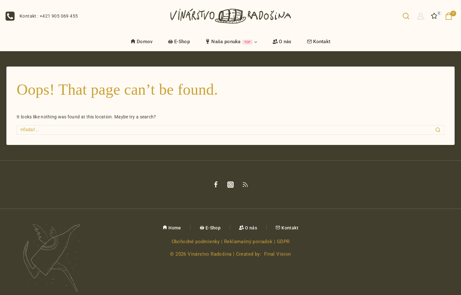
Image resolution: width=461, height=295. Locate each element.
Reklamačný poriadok (248, 241)
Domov (142, 41)
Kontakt (319, 41)
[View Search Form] (406, 16)
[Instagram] (230, 184)
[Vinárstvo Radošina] (230, 16)
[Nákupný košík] (450, 16)
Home (172, 227)
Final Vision (277, 254)
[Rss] (245, 184)
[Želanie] (435, 16)
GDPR (283, 241)
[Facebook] (215, 184)
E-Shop (179, 41)
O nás (282, 41)
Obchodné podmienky (196, 241)
